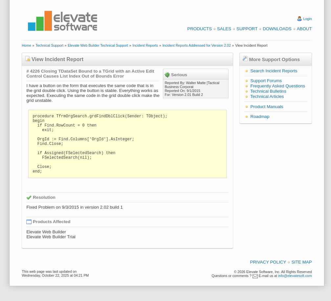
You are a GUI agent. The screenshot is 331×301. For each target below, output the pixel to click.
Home (26, 45)
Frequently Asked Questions (278, 85)
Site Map (301, 262)
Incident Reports (145, 45)
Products (199, 28)
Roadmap (260, 116)
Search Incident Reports (274, 70)
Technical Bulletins (268, 91)
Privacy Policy (268, 262)
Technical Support (49, 45)
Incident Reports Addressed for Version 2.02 (196, 45)
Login (307, 19)
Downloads (277, 28)
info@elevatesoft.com (295, 276)
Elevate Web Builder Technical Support (98, 45)
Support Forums (266, 80)
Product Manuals (267, 106)
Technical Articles (267, 96)
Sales (224, 28)
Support (246, 28)
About (304, 28)
